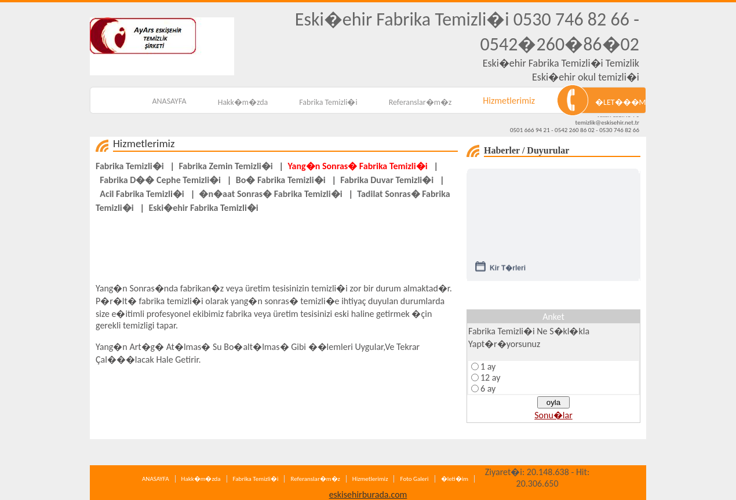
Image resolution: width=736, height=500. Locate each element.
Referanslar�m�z (420, 102)
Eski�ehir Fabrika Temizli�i (203, 207)
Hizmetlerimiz (509, 100)
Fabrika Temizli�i (328, 102)
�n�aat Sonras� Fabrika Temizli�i (270, 193)
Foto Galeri (414, 479)
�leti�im (454, 479)
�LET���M (620, 102)
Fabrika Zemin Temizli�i (225, 165)
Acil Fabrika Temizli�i (142, 193)
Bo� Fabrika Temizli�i (281, 179)
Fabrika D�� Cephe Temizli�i (160, 179)
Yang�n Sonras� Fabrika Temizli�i (357, 165)
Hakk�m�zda (243, 102)
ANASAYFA (169, 101)
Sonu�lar (553, 415)
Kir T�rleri (508, 271)
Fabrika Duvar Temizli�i (386, 179)
